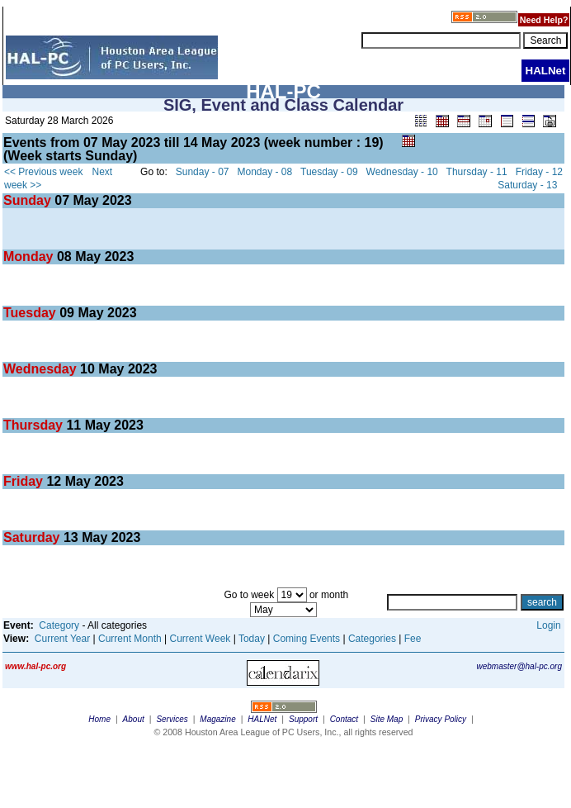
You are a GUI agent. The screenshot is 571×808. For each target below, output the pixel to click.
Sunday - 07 (202, 172)
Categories (372, 638)
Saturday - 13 (527, 185)
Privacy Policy (440, 719)
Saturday (33, 537)
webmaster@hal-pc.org (519, 666)
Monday (30, 257)
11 (73, 425)
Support (303, 719)
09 (66, 313)
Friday (24, 481)
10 (87, 369)
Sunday (28, 200)
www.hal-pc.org (35, 666)
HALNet (262, 719)
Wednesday (41, 369)
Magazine (217, 719)
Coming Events (306, 638)
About (133, 719)
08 (64, 257)
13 (71, 537)
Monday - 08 (265, 172)
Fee (413, 638)
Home (99, 719)
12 (53, 481)
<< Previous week (43, 172)
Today (251, 638)
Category (59, 625)
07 (61, 200)
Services (171, 719)
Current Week (200, 638)
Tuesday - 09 (329, 172)
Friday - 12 (539, 172)
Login (548, 625)
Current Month (130, 638)
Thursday (34, 425)
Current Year (62, 638)
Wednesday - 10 (402, 172)
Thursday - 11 (476, 172)
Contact (344, 719)
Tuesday (31, 313)
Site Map (386, 719)
